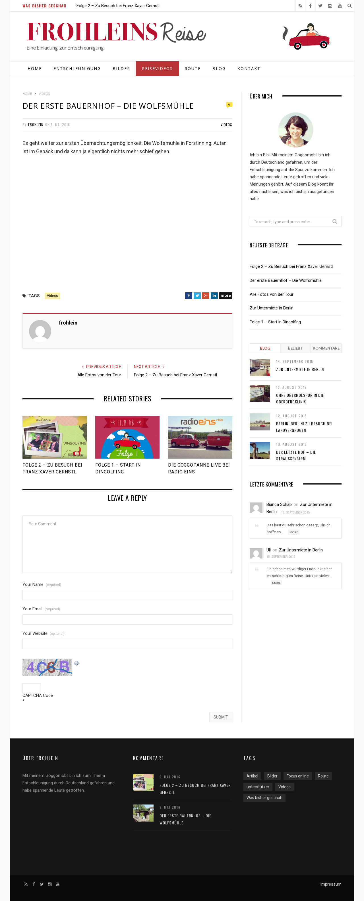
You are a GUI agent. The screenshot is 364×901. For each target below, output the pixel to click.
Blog (219, 68)
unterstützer (258, 787)
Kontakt (248, 68)
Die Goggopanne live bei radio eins (199, 468)
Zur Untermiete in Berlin (271, 308)
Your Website (43, 633)
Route (193, 68)
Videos (226, 124)
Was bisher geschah (264, 797)
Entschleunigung (77, 68)
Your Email (41, 609)
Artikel (252, 776)
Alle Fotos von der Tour (99, 374)
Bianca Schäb (279, 504)
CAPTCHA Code (37, 695)
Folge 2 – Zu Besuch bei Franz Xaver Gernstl (118, 5)
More (293, 532)
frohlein (36, 124)
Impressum (331, 884)
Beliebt (295, 348)
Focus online (298, 776)
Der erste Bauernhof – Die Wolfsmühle (286, 280)
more (226, 295)
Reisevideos (157, 68)
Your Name (41, 584)
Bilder (121, 68)
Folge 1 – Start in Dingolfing (118, 468)
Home (35, 68)
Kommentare (326, 348)
